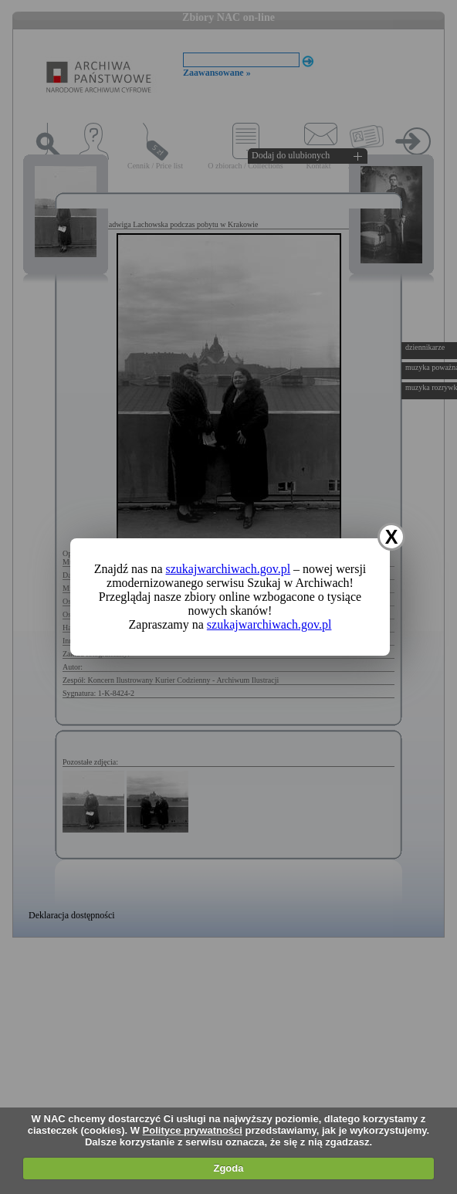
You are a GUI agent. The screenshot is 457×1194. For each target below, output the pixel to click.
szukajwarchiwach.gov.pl (228, 568)
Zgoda (228, 1168)
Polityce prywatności (192, 1130)
